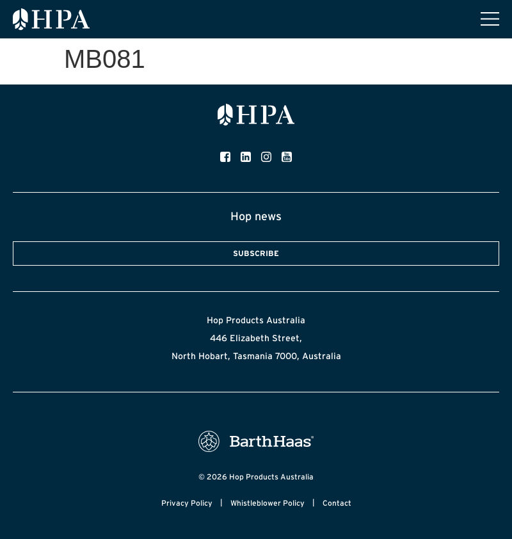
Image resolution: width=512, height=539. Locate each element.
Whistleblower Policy (267, 503)
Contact (337, 503)
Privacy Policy (186, 503)
